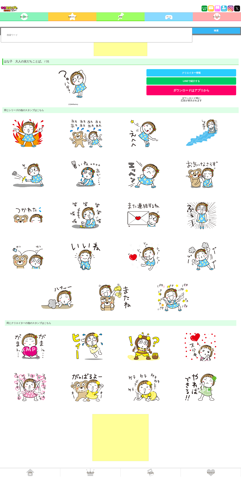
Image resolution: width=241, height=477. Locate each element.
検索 (216, 30)
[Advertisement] (120, 47)
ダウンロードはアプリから (191, 90)
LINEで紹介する (191, 81)
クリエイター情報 (191, 72)
